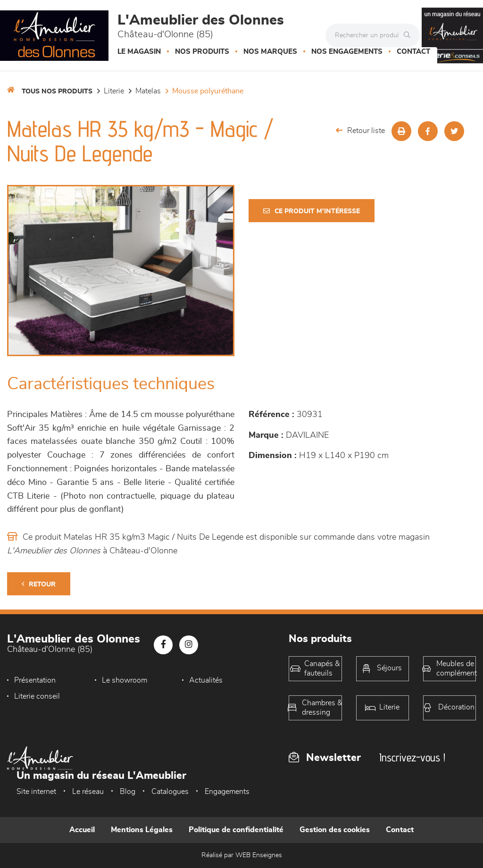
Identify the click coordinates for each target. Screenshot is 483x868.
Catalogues (170, 791)
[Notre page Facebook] (163, 644)
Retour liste (360, 130)
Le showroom (124, 680)
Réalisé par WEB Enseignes (241, 855)
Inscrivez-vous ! (412, 757)
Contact (413, 51)
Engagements (227, 791)
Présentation (35, 680)
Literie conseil (37, 696)
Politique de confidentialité (236, 830)
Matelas (148, 91)
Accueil (82, 830)
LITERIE (114, 91)
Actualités (206, 680)
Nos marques (270, 51)
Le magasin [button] (139, 51)
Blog (127, 791)
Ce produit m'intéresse (311, 211)
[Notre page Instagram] (188, 644)
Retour (39, 584)
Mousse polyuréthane (207, 91)
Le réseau (88, 791)
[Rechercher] (409, 35)
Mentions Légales (142, 830)
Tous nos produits (57, 91)
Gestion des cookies (335, 830)
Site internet (36, 791)
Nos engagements (347, 51)
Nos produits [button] (202, 51)
